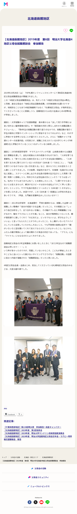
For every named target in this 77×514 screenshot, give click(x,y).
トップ (4, 457)
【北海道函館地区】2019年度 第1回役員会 (23, 430)
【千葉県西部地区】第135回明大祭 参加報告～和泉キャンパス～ (32, 427)
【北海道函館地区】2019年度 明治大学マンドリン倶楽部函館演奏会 (34, 433)
